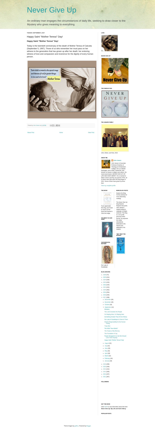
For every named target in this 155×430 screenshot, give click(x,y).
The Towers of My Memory (112, 331)
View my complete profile (108, 185)
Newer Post (30, 132)
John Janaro (117, 160)
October (107, 304)
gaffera (76, 426)
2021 (104, 287)
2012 (104, 374)
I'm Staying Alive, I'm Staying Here (114, 314)
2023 (104, 282)
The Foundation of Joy (110, 333)
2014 (104, 369)
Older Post (91, 132)
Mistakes (106, 309)
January (107, 361)
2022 (104, 285)
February (107, 358)
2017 (104, 297)
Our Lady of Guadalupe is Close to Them (116, 319)
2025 (104, 277)
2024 (104, 279)
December (108, 299)
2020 (104, 290)
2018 (104, 295)
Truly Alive (107, 326)
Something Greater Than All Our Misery (115, 317)
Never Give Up (51, 10)
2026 (104, 275)
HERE (106, 406)
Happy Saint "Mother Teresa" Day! (114, 340)
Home (61, 132)
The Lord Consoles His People (113, 312)
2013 (104, 371)
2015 (104, 366)
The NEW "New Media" (111, 328)
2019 (104, 292)
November (108, 302)
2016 (104, 364)
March (107, 356)
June (106, 348)
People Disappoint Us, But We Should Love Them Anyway (115, 336)
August (107, 343)
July (106, 346)
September (108, 307)
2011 (104, 376)
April (106, 353)
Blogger (88, 426)
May (106, 351)
